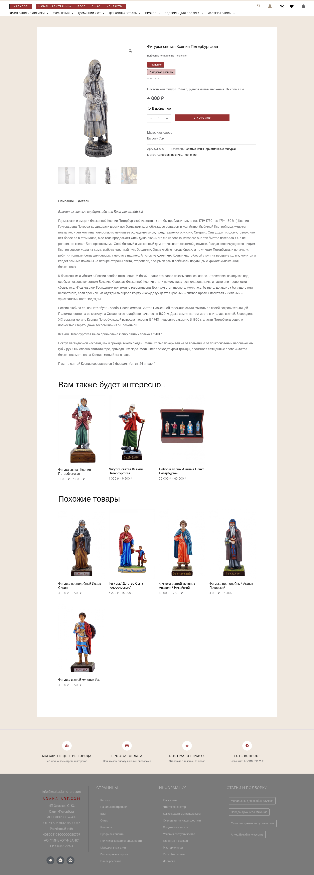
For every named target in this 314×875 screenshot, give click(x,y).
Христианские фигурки (28, 13)
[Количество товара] (159, 118)
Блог (81, 6)
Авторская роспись (169, 155)
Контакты (114, 6)
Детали (83, 201)
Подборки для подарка (184, 13)
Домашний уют (91, 13)
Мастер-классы (221, 13)
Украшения (63, 13)
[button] (159, 108)
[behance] (292, 6)
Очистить (153, 78)
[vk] (282, 6)
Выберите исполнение (167, 55)
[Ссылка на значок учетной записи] (270, 6)
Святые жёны (195, 149)
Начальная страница (54, 6)
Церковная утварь (124, 13)
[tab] (66, 201)
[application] (46, 13)
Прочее (152, 13)
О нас (96, 6)
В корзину (202, 117)
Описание (66, 201)
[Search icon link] (259, 6)
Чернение (190, 155)
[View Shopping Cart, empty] (303, 6)
